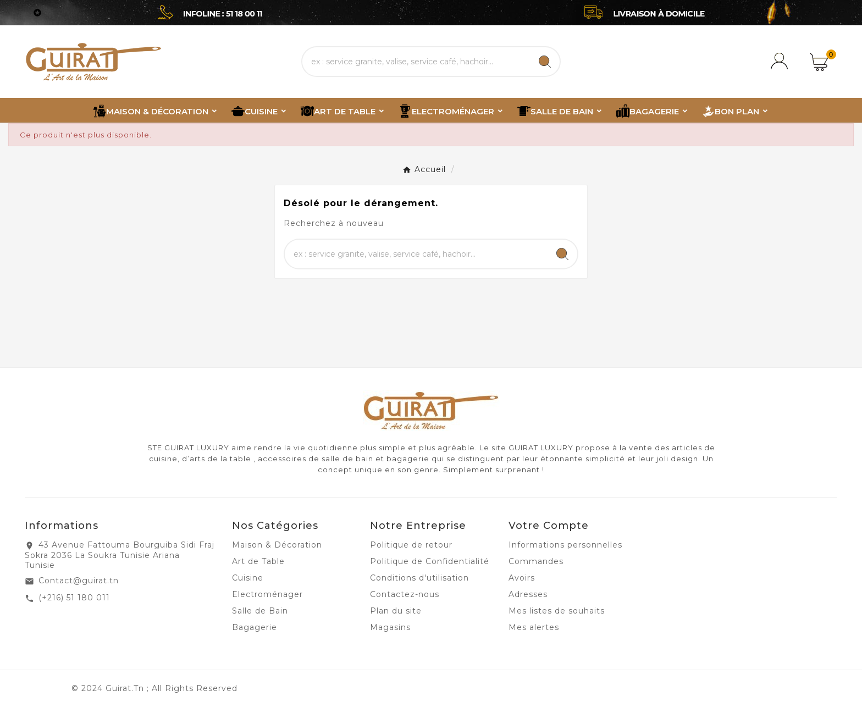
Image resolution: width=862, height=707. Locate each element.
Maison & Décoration (277, 545)
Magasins (390, 627)
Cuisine (247, 578)
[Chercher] (416, 61)
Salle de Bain (260, 611)
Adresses (528, 594)
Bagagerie (254, 627)
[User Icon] (781, 62)
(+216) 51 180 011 (74, 598)
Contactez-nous (404, 594)
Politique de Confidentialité (429, 561)
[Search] (545, 62)
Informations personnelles (565, 545)
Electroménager (267, 594)
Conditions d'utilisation (419, 578)
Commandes (536, 561)
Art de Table (258, 561)
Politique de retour (411, 545)
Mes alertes (534, 627)
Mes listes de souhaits (557, 611)
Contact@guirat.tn (78, 581)
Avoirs (522, 578)
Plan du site (396, 611)
